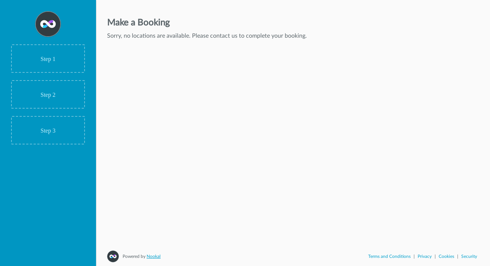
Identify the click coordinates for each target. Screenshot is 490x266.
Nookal (154, 256)
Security (469, 256)
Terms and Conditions (389, 256)
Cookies (446, 256)
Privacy (425, 256)
